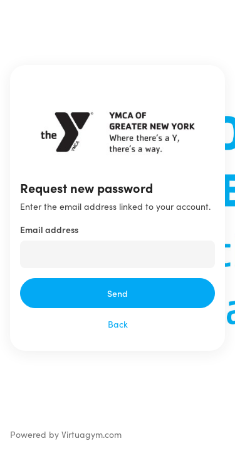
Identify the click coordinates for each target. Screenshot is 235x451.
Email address (49, 229)
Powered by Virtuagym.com (66, 434)
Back (118, 324)
